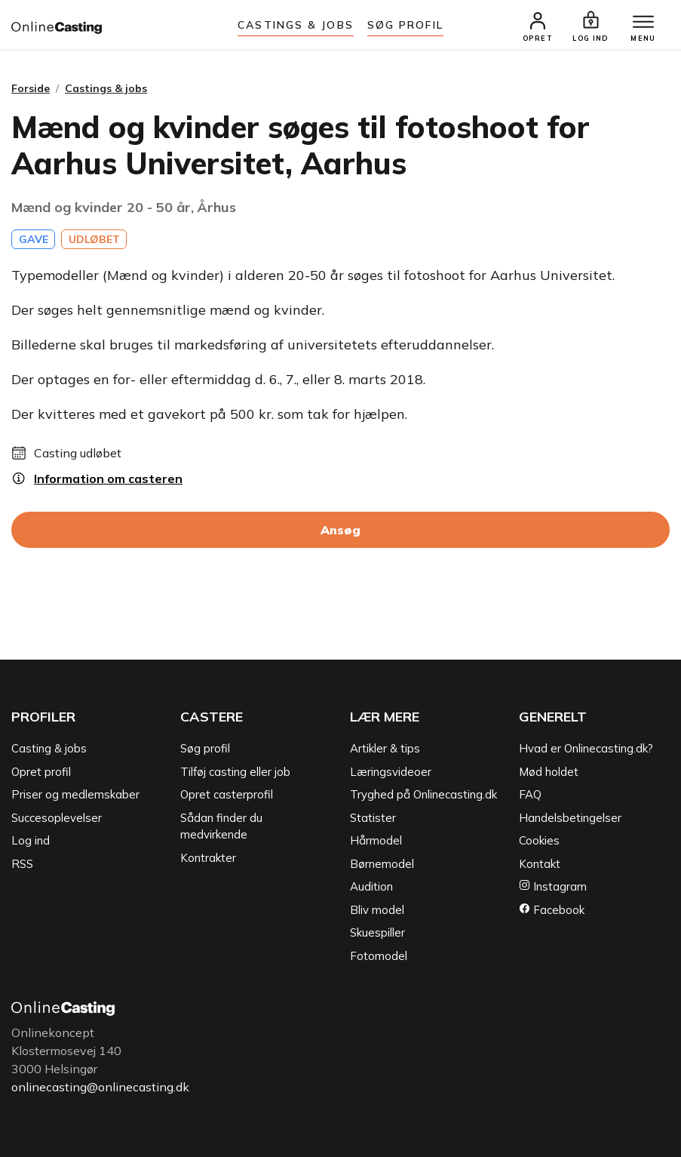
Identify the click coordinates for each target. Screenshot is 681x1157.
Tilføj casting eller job (235, 772)
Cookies (539, 840)
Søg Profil (405, 25)
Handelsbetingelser (570, 818)
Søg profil (205, 748)
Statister (373, 818)
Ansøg (340, 529)
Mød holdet (548, 772)
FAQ (530, 794)
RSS (22, 864)
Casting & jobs (49, 748)
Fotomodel (378, 956)
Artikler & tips (385, 748)
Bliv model (377, 910)
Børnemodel (382, 864)
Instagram (553, 886)
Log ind (30, 840)
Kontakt (539, 864)
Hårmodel (376, 840)
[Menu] (643, 22)
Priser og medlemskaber (75, 794)
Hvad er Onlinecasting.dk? (586, 748)
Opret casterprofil (226, 794)
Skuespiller (377, 932)
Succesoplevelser (56, 818)
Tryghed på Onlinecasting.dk (423, 794)
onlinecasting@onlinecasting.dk (100, 1086)
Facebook (551, 910)
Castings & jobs (296, 25)
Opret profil (41, 772)
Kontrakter (208, 858)
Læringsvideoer (390, 772)
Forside (30, 88)
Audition (371, 886)
